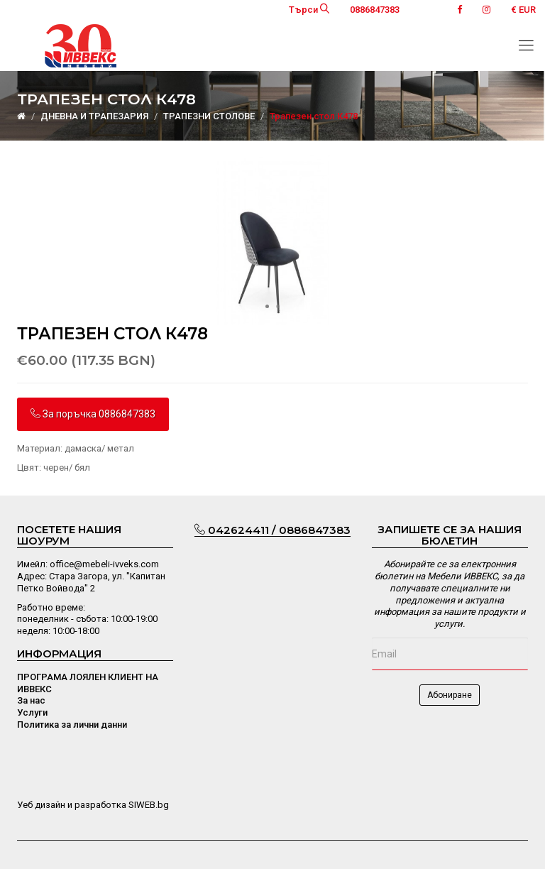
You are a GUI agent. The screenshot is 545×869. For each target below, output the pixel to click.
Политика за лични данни (72, 724)
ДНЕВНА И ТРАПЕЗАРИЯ (94, 116)
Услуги (32, 712)
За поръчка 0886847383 (93, 414)
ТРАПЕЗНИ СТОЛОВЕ (209, 116)
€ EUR (523, 9)
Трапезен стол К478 (314, 116)
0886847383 (375, 9)
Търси (309, 9)
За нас (31, 700)
